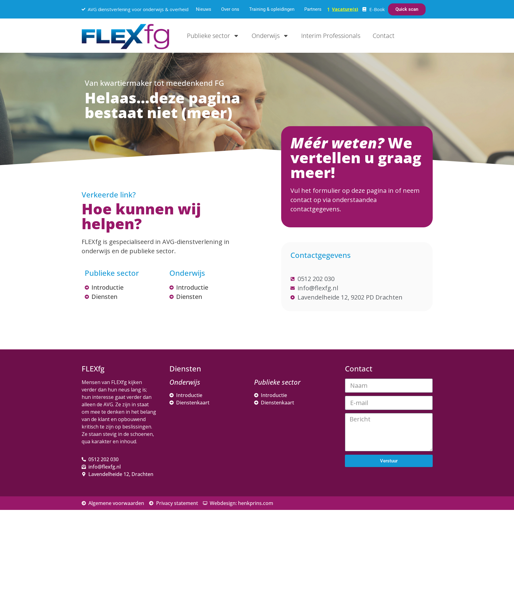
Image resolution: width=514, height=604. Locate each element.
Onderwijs (270, 36)
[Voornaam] (395, 516)
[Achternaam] (395, 537)
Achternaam (367, 528)
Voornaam (366, 507)
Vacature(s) (345, 9)
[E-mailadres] (395, 496)
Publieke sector (213, 36)
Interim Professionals (330, 35)
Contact (384, 35)
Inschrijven (395, 553)
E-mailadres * (369, 487)
